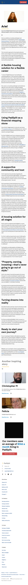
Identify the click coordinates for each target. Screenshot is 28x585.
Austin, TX (4, 484)
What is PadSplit (5, 552)
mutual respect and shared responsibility (14, 194)
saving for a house (7, 129)
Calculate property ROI (6, 530)
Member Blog (4, 515)
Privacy (7, 572)
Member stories (5, 510)
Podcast (3, 564)
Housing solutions (5, 501)
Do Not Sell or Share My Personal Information (9, 574)
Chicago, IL (4, 494)
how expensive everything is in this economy (13, 229)
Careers (3, 557)
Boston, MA (4, 489)
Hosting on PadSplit (6, 528)
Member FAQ (4, 508)
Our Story (4, 550)
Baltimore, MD (5, 487)
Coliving (3, 518)
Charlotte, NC (4, 491)
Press (3, 562)
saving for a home (19, 160)
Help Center (4, 566)
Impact (3, 555)
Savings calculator (5, 503)
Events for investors (6, 535)
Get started (23, 2)
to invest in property (15, 280)
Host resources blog (6, 540)
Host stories (4, 537)
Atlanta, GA (4, 482)
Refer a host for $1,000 (6, 542)
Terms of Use (22, 574)
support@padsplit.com (9, 471)
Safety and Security (6, 520)
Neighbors (4, 559)
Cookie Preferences (13, 572)
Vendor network (5, 532)
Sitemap (2, 572)
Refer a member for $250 (7, 513)
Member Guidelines (6, 506)
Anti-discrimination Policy (6, 576)
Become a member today (10, 453)
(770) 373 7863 (8, 468)
